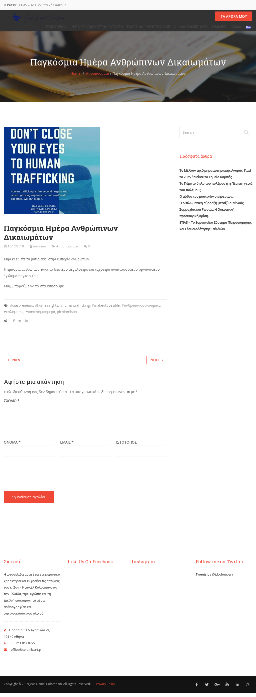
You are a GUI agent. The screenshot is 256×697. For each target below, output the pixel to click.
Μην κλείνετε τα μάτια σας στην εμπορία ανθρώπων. (47, 262)
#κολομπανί (14, 315)
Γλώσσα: (242, 28)
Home (75, 77)
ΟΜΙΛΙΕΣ (219, 28)
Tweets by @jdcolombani (215, 578)
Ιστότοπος (126, 446)
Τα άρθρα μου (233, 18)
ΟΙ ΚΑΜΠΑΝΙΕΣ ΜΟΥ (191, 28)
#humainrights (46, 309)
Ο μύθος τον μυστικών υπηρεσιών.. (207, 200)
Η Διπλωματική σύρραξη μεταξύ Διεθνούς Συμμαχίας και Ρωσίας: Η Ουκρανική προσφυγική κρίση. (212, 213)
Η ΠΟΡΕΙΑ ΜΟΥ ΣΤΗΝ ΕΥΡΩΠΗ (97, 28)
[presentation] (42, 473)
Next (156, 363)
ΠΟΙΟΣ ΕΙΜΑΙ (57, 28)
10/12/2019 (16, 250)
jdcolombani (67, 315)
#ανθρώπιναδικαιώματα (141, 309)
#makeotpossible (106, 309)
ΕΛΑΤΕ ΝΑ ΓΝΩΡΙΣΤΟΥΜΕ (148, 28)
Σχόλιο (12, 405)
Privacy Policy (105, 688)
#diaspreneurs (21, 309)
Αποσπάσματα (97, 77)
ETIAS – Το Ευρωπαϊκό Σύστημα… (44, 5)
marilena (39, 250)
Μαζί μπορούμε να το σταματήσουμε (34, 289)
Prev (14, 363)
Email (67, 446)
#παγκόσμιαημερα (40, 315)
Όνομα (12, 446)
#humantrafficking (75, 309)
